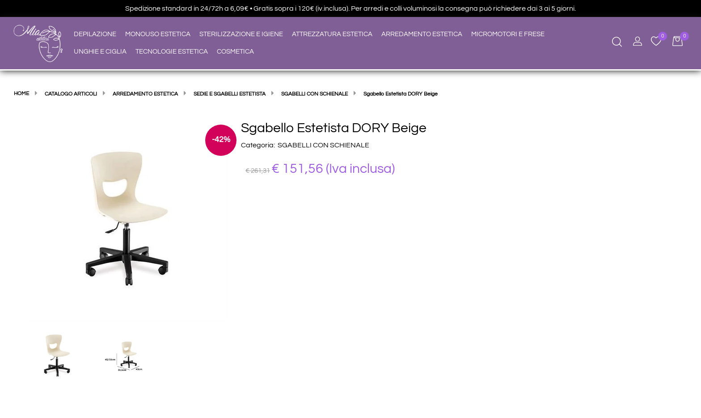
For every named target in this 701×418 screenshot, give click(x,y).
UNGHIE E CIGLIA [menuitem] (100, 51)
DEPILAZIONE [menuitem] (95, 34)
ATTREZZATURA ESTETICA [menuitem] (332, 34)
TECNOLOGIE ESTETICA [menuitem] (171, 51)
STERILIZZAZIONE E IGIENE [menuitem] (241, 34)
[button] (127, 220)
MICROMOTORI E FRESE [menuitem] (508, 34)
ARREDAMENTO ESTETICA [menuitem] (421, 34)
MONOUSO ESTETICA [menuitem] (157, 34)
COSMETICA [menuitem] (235, 51)
